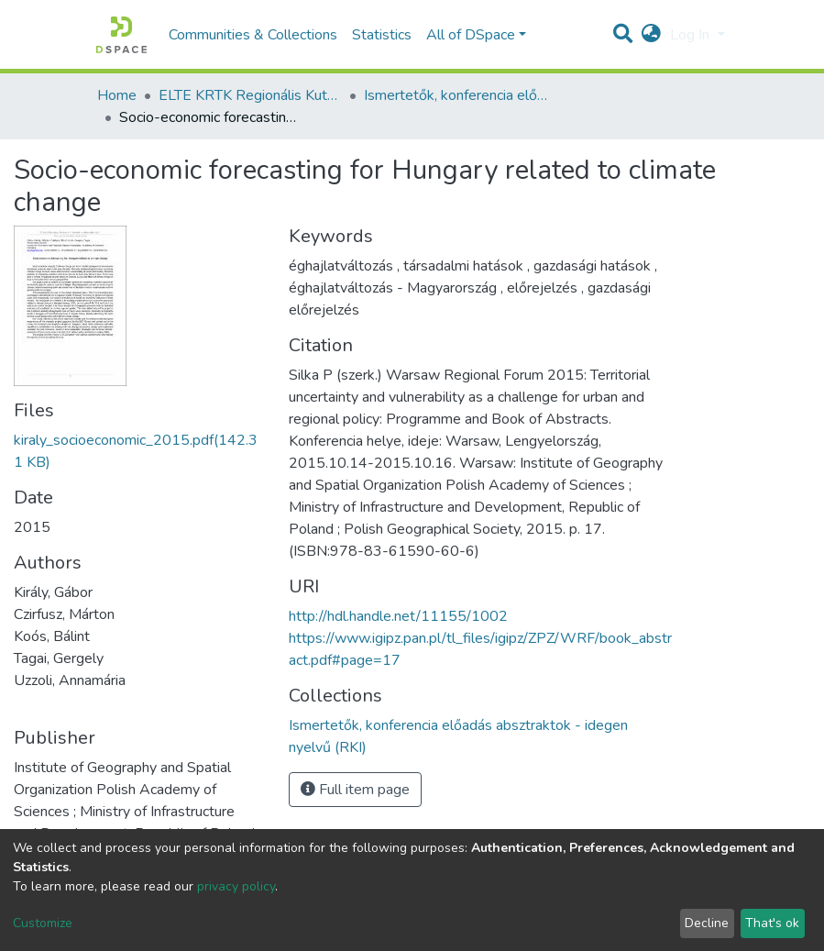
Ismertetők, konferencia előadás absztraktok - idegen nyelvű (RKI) (455, 95)
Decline (707, 923)
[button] (651, 35)
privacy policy (236, 886)
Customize (42, 923)
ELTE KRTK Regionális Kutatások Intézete (250, 95)
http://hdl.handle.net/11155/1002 (398, 616)
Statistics (382, 35)
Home (117, 95)
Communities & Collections (253, 35)
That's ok (772, 923)
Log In (691, 35)
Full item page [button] (355, 790)
